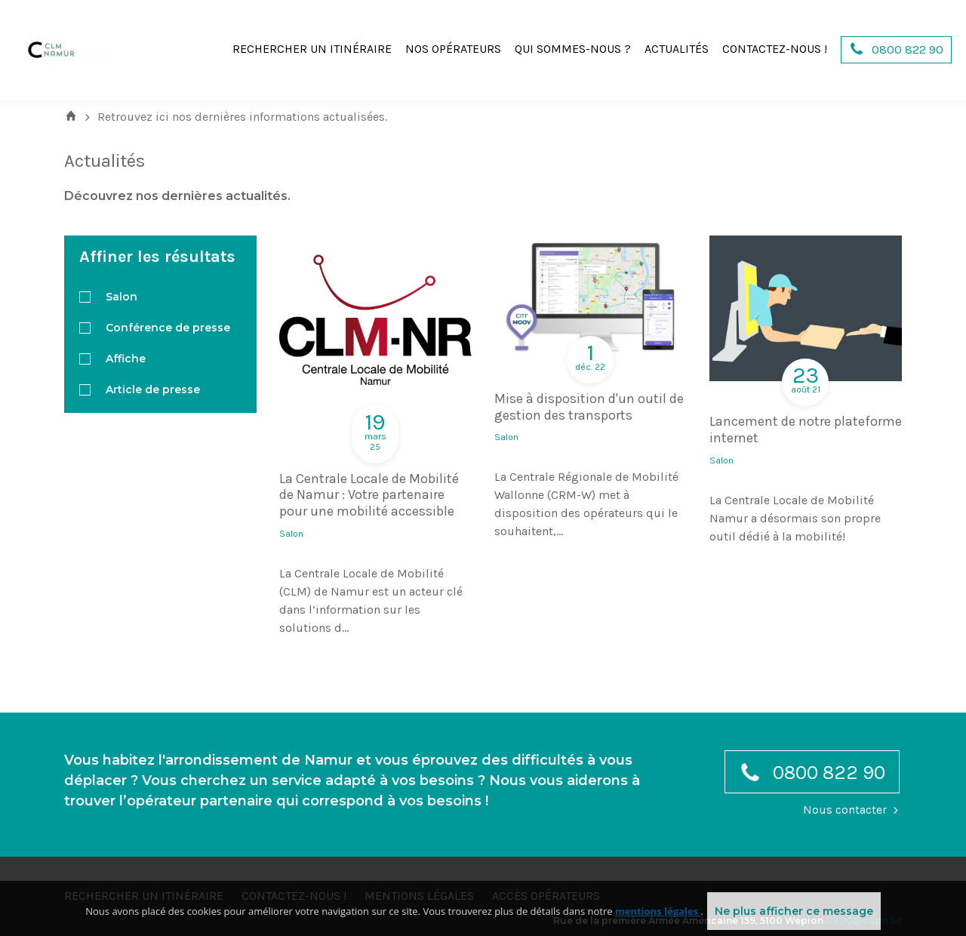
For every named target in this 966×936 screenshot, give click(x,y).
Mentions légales (419, 895)
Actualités (677, 49)
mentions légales (657, 928)
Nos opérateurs (453, 49)
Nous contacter (845, 809)
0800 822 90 (812, 775)
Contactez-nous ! (774, 49)
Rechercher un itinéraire (312, 49)
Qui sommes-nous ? (573, 49)
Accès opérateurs (546, 895)
